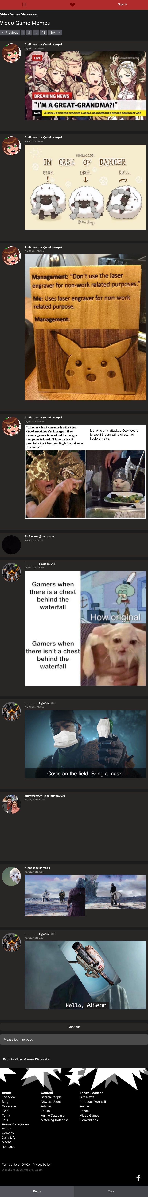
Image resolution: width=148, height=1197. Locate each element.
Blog (5, 1102)
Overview (8, 1097)
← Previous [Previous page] (10, 32)
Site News (87, 1097)
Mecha (6, 1142)
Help (5, 1111)
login (17, 1039)
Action (6, 1128)
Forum (45, 1111)
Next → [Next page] (55, 32)
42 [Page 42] (43, 32)
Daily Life (8, 1137)
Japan (84, 1111)
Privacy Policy (42, 1164)
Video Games (89, 1115)
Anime (84, 1106)
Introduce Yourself (93, 1102)
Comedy (8, 1133)
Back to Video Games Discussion (26, 1059)
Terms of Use (10, 1164)
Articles (46, 1106)
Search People (51, 1097)
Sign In (122, 4)
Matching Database (54, 1120)
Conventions (89, 1120)
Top (111, 1191)
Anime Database (52, 1115)
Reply (37, 1191)
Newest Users (51, 1102)
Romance (8, 1147)
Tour (5, 1120)
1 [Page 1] (23, 32)
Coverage (9, 1106)
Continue (74, 1027)
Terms (6, 1115)
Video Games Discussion (18, 14)
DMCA (26, 1164)
